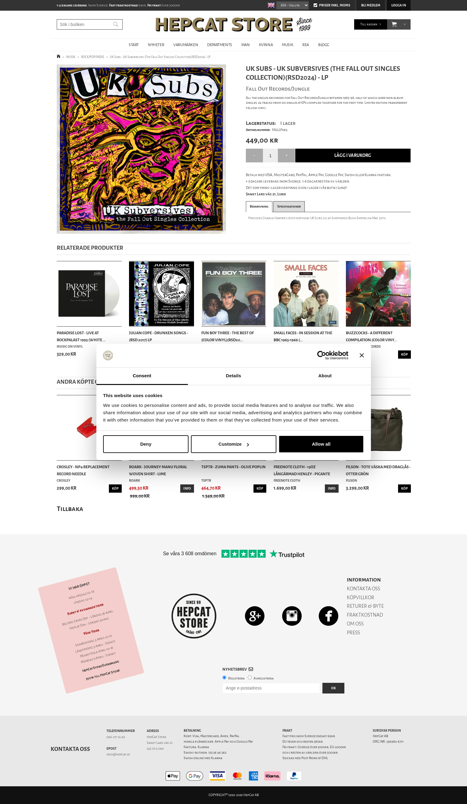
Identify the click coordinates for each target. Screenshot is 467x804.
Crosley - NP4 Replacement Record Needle (83, 470)
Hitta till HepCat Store (102, 675)
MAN (245, 44)
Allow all (321, 444)
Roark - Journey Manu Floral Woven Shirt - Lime (158, 470)
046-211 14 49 (115, 737)
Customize (233, 444)
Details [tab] (233, 375)
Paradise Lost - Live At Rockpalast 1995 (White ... (81, 336)
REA (305, 44)
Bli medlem (370, 5)
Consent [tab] (142, 375)
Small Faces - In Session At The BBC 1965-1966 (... (303, 336)
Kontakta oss (70, 749)
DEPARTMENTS (219, 44)
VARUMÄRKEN (185, 44)
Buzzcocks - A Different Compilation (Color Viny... (371, 336)
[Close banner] (362, 355)
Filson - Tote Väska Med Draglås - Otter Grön (378, 470)
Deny (146, 444)
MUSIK (287, 44)
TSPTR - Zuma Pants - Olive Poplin (233, 466)
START (134, 44)
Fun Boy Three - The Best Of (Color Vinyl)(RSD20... (227, 336)
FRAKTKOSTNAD (365, 615)
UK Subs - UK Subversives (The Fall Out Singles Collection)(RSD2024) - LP (160, 57)
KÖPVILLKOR (360, 597)
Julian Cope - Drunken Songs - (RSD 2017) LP (158, 336)
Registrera (236, 678)
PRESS (353, 632)
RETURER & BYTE (365, 606)
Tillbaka (70, 508)
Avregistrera (263, 678)
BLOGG (323, 44)
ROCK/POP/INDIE (92, 57)
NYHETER (156, 44)
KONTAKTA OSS (363, 588)
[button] (394, 24)
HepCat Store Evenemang (100, 666)
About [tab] (325, 375)
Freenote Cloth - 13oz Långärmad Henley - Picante (302, 470)
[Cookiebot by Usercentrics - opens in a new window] (321, 355)
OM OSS (355, 624)
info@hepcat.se (118, 754)
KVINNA (266, 44)
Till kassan (368, 24)
